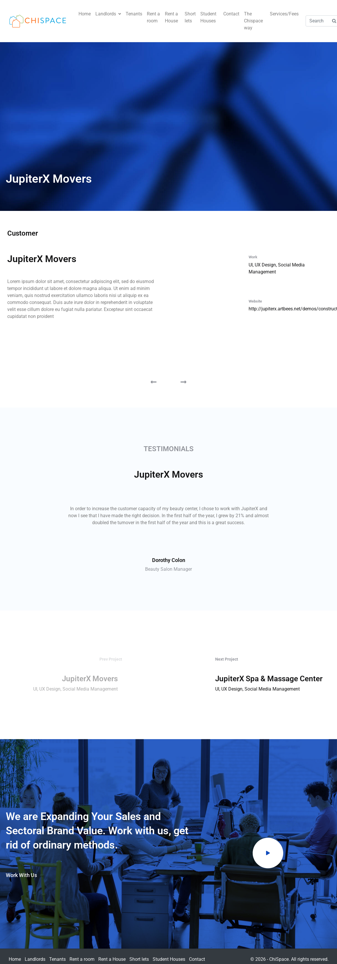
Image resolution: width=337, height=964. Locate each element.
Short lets (190, 17)
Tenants (134, 14)
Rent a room (153, 17)
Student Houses (208, 17)
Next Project (226, 659)
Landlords (108, 14)
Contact (231, 14)
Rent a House (171, 17)
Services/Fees (284, 14)
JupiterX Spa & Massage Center (268, 678)
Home (85, 14)
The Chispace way (253, 21)
